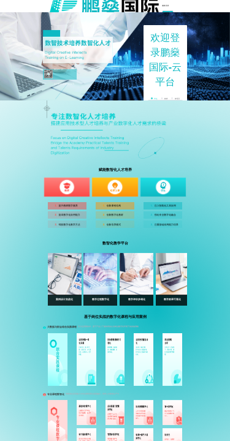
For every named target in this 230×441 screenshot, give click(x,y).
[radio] (154, 98)
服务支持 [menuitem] (165, 6)
